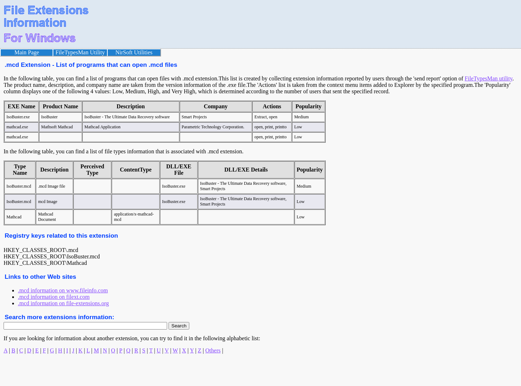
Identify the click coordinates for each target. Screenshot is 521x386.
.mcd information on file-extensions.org (63, 303)
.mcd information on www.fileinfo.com (63, 290)
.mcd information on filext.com (53, 297)
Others (213, 350)
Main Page (26, 52)
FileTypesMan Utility (80, 52)
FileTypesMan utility (488, 78)
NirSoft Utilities (134, 52)
